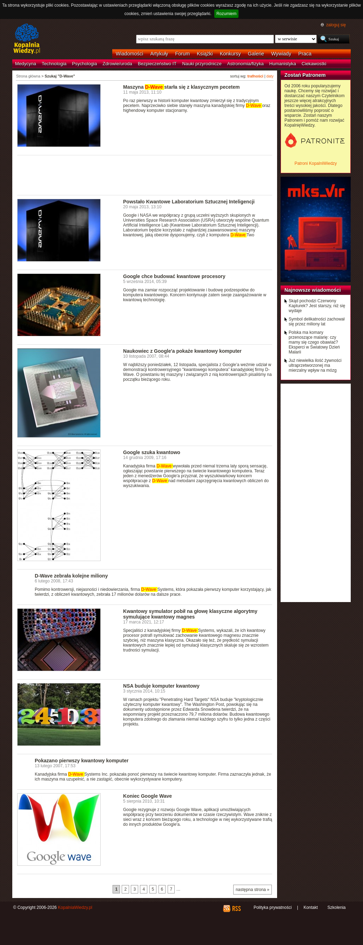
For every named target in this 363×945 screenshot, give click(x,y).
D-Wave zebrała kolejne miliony (71, 576)
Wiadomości (129, 53)
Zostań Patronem (305, 75)
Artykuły (159, 53)
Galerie (256, 53)
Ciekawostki (314, 63)
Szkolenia (336, 907)
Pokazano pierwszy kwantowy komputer (81, 760)
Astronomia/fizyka (245, 63)
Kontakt (310, 907)
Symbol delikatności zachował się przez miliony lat (316, 321)
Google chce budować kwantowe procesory (174, 276)
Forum (182, 53)
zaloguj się (336, 24)
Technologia (54, 63)
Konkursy (230, 53)
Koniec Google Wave (147, 796)
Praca (305, 53)
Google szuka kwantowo (151, 452)
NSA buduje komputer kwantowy (161, 686)
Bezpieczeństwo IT (157, 63)
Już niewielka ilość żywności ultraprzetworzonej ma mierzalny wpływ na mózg (315, 365)
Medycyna (25, 63)
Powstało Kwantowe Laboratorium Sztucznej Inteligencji (189, 201)
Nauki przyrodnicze (202, 63)
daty (270, 76)
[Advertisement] (145, 174)
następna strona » (252, 889)
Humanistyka (282, 63)
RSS (236, 908)
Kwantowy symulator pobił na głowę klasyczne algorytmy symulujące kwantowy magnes (190, 614)
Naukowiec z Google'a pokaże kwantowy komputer (182, 351)
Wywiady (281, 53)
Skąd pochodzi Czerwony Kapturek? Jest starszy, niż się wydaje (317, 305)
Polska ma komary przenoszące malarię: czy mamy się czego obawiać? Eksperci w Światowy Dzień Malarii (314, 342)
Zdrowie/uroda (117, 63)
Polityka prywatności (273, 907)
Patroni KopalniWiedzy (316, 163)
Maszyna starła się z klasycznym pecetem (181, 87)
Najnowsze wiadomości (312, 290)
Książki (205, 53)
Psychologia (84, 63)
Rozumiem (226, 13)
